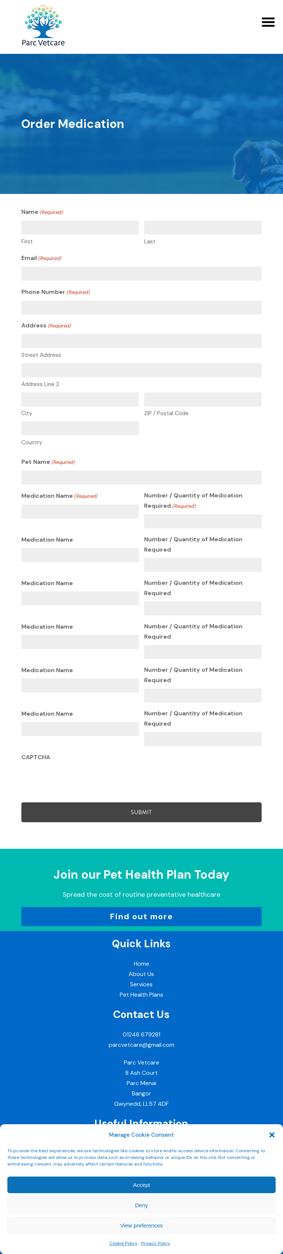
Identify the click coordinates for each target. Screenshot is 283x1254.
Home (141, 964)
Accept (141, 1185)
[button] (272, 1135)
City (26, 413)
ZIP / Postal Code (166, 413)
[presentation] (77, 779)
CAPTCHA (35, 757)
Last (150, 241)
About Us (141, 974)
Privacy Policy (155, 1243)
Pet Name (47, 462)
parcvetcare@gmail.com (141, 1045)
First (27, 241)
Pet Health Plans (141, 994)
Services (141, 984)
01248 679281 (141, 1034)
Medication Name (59, 496)
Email (41, 258)
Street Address (41, 355)
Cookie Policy (123, 1243)
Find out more (141, 916)
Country (31, 442)
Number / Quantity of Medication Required (193, 501)
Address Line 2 (40, 384)
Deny (141, 1205)
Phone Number (55, 292)
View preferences (141, 1225)
